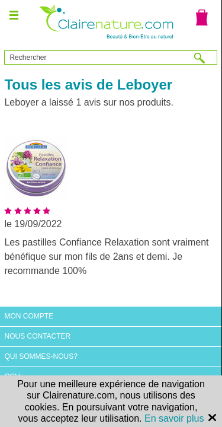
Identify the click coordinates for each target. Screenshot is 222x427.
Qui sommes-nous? (40, 356)
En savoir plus (174, 418)
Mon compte (28, 316)
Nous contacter (37, 336)
